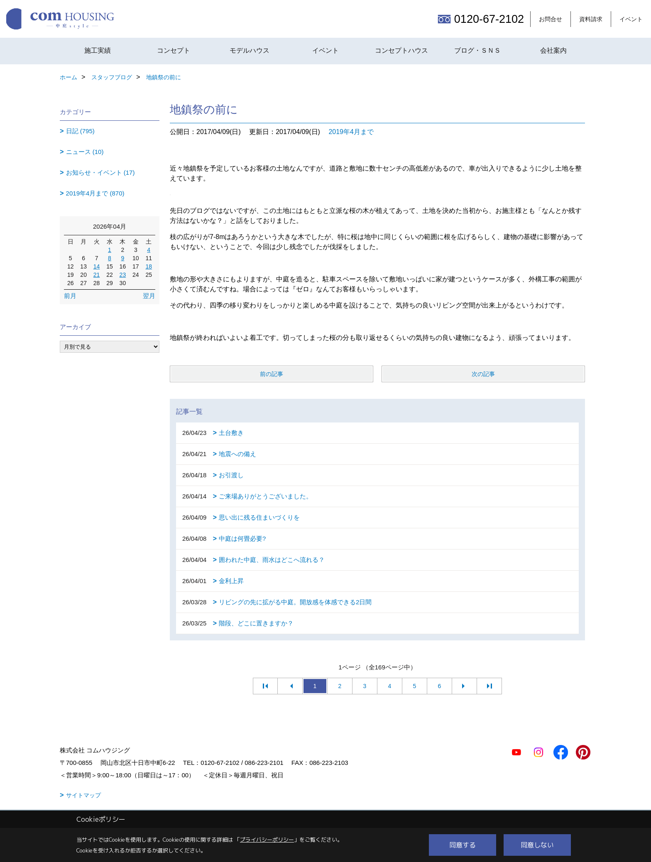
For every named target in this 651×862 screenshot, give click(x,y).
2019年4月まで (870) (95, 193)
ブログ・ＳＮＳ (477, 50)
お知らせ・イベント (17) (100, 172)
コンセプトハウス (401, 50)
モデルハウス (249, 50)
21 (96, 274)
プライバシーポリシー (267, 839)
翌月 (149, 295)
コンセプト (173, 50)
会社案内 (553, 50)
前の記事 (271, 374)
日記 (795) (80, 130)
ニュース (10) (85, 151)
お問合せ (550, 19)
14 (96, 266)
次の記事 (483, 374)
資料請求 (590, 19)
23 (123, 274)
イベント (631, 19)
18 (148, 266)
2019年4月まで (351, 131)
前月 (70, 295)
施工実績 (97, 50)
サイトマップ (83, 795)
